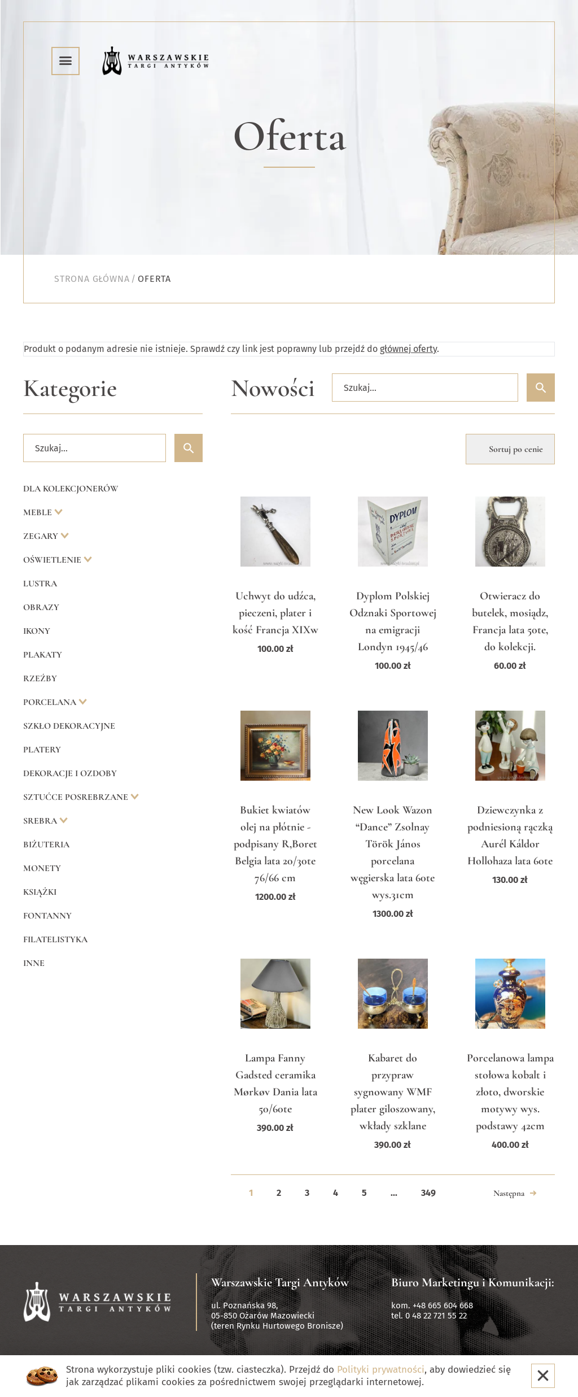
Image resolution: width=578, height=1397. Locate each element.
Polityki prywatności (380, 1370)
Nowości (273, 388)
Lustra (40, 583)
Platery (42, 749)
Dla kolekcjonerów (71, 488)
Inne (34, 963)
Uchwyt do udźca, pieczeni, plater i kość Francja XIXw (275, 613)
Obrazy (41, 607)
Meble (38, 512)
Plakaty (42, 654)
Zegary (41, 536)
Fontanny (47, 915)
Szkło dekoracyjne (69, 726)
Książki (39, 892)
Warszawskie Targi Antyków (280, 1282)
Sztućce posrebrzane (76, 797)
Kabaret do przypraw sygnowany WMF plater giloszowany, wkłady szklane (393, 1092)
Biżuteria (46, 844)
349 (428, 1192)
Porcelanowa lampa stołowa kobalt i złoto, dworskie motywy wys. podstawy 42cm (510, 1092)
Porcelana (50, 702)
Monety (42, 868)
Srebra (41, 820)
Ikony (36, 631)
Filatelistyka (55, 939)
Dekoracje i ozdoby (70, 773)
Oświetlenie (53, 559)
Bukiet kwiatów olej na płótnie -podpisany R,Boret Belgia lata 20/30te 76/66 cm (275, 844)
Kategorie (70, 388)
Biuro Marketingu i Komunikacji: (472, 1282)
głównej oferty (408, 348)
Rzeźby (40, 678)
